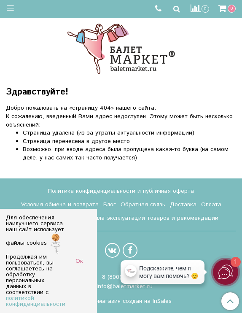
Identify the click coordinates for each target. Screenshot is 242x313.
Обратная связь (143, 204)
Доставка (183, 204)
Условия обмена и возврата (60, 204)
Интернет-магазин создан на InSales (121, 301)
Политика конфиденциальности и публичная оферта (121, 191)
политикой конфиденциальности (35, 301)
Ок (79, 261)
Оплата (211, 204)
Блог (109, 204)
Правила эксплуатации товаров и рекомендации (149, 218)
